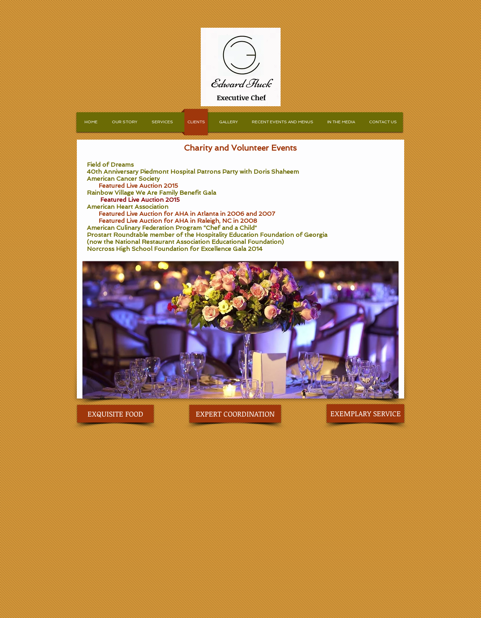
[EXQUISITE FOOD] (115, 414)
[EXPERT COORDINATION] (235, 414)
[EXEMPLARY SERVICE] (365, 413)
